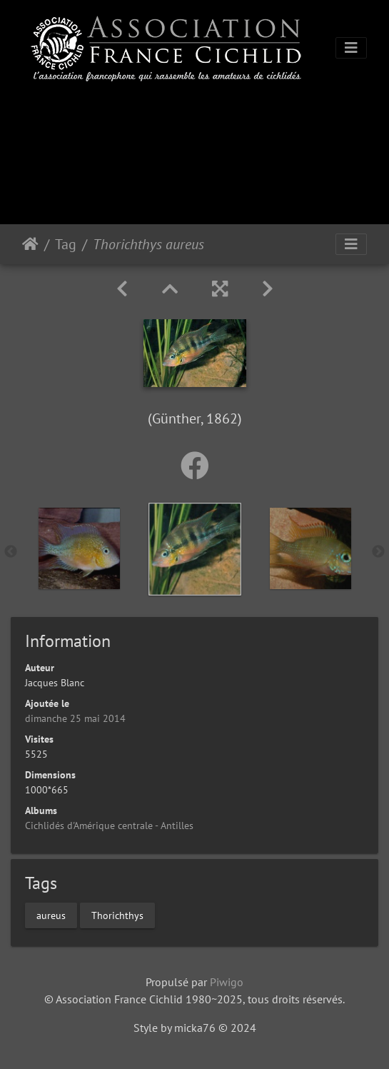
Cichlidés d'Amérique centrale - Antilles (109, 825)
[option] (79, 548)
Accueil (30, 244)
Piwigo (226, 982)
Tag (65, 244)
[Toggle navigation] (351, 48)
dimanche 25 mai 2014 (75, 718)
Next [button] (378, 552)
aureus (51, 914)
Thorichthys (117, 914)
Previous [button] (11, 552)
